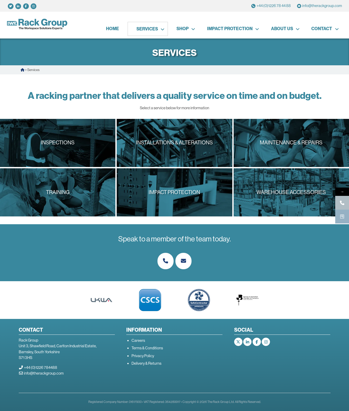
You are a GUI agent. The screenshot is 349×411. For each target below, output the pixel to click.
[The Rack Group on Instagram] (266, 342)
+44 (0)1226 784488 (40, 367)
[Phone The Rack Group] (165, 261)
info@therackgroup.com (322, 5)
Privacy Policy (142, 356)
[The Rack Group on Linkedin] (247, 342)
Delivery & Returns (146, 363)
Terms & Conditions (147, 348)
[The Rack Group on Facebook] (257, 342)
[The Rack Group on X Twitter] (238, 342)
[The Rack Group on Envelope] (183, 261)
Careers (138, 340)
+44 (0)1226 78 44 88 (273, 5)
